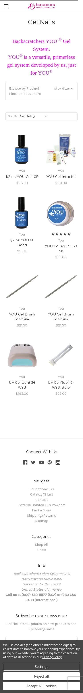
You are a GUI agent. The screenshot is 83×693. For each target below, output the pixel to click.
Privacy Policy (52, 657)
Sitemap (41, 521)
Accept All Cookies (42, 686)
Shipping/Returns (41, 515)
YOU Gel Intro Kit (61, 177)
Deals (41, 550)
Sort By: (13, 116)
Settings (41, 666)
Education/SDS (41, 489)
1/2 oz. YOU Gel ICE (22, 177)
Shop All (41, 544)
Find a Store (41, 510)
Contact (41, 500)
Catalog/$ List (41, 494)
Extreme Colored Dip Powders (41, 505)
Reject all (41, 676)
